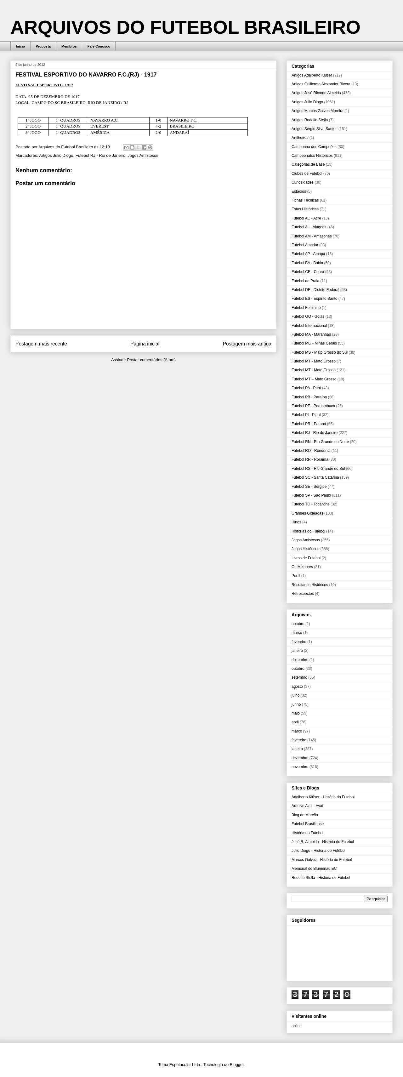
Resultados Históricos (310, 585)
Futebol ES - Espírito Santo (314, 298)
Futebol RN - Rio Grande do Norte (320, 442)
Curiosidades (303, 182)
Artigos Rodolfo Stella (310, 120)
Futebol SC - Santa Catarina (315, 477)
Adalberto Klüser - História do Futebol (323, 797)
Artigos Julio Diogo (56, 155)
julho (295, 695)
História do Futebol (307, 833)
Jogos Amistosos (143, 155)
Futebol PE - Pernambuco (313, 406)
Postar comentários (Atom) (151, 359)
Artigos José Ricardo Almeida (316, 93)
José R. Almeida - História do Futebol (323, 842)
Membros (69, 46)
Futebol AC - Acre (306, 218)
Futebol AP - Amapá (308, 254)
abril (295, 722)
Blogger (237, 1064)
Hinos (296, 522)
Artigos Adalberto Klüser (312, 75)
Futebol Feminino (306, 307)
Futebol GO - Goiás (308, 316)
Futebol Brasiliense (308, 824)
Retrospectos (303, 593)
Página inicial (144, 343)
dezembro (300, 660)
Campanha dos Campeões (314, 147)
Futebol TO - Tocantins (311, 504)
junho (296, 704)
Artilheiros (300, 137)
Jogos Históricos (305, 549)
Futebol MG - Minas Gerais (314, 343)
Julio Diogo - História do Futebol (318, 850)
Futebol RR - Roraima (310, 459)
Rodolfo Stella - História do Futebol (321, 877)
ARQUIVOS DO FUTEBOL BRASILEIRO (185, 27)
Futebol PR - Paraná (309, 424)
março (297, 632)
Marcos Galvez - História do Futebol (322, 860)
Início (20, 46)
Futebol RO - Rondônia (311, 450)
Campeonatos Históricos (312, 155)
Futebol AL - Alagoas (309, 227)
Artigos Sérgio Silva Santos (314, 129)
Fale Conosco (99, 46)
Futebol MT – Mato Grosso (314, 379)
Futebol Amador (305, 245)
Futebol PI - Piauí (306, 415)
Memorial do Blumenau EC (314, 868)
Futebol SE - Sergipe (309, 486)
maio (296, 713)
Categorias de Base (308, 164)
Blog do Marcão (305, 815)
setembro (299, 677)
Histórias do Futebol (308, 531)
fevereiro (299, 642)
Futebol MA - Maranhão (311, 334)
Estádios (299, 191)
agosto (297, 686)
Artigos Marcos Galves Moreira (317, 111)
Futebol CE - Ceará (308, 272)
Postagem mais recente (41, 343)
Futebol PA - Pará (306, 388)
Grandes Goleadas (307, 513)
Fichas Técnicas (305, 200)
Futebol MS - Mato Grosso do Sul (320, 352)
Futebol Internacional (309, 325)
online (297, 1026)
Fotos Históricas (305, 209)
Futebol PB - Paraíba (309, 397)
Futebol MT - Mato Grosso (314, 361)
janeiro (297, 650)
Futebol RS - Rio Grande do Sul (318, 468)
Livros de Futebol (306, 558)
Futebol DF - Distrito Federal (315, 290)
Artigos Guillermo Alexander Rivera (321, 84)
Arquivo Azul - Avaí (307, 806)
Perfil (296, 575)
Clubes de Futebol (307, 173)
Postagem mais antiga (247, 343)
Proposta (43, 46)
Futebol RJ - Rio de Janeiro (100, 155)
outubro (298, 624)
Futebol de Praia (305, 281)
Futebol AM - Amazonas (312, 236)
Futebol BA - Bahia (307, 263)
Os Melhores (302, 567)
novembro (300, 767)
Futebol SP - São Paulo (311, 495)
